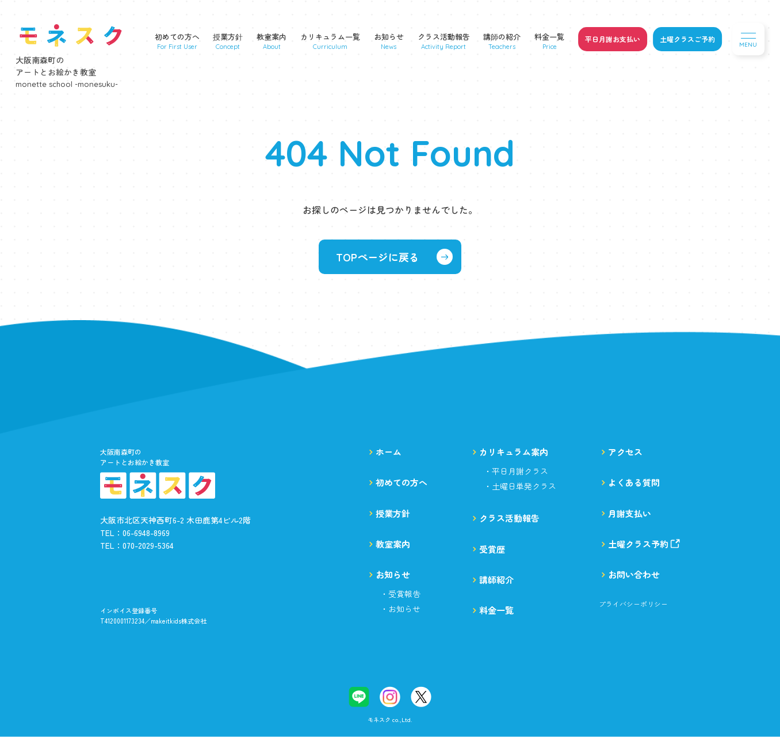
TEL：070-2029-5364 (137, 545)
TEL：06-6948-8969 (135, 532)
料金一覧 (549, 36)
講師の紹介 (502, 36)
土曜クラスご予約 (687, 39)
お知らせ (389, 36)
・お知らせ (400, 608)
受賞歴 (492, 549)
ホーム (389, 452)
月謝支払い (629, 513)
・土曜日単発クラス (520, 486)
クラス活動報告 (444, 36)
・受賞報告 (400, 593)
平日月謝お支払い (612, 39)
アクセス (625, 452)
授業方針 (228, 36)
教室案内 (271, 36)
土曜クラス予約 (644, 544)
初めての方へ (177, 36)
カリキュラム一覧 (330, 36)
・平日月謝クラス (516, 471)
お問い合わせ (634, 574)
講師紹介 (496, 579)
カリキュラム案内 (513, 452)
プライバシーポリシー (633, 604)
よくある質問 (634, 482)
